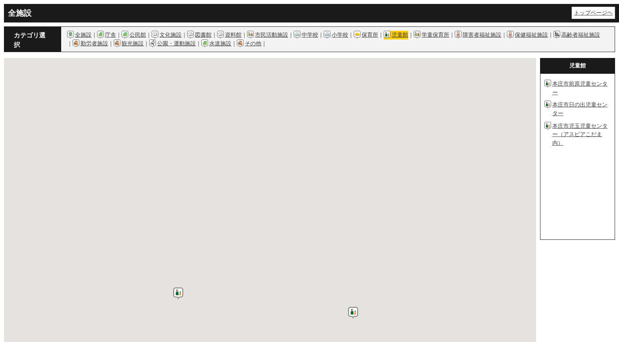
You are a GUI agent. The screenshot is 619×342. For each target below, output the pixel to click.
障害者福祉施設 (482, 35)
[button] (178, 293)
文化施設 (170, 35)
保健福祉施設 (531, 35)
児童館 (400, 35)
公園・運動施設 (176, 43)
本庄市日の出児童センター (580, 108)
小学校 (340, 35)
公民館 (137, 35)
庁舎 (110, 35)
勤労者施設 (94, 43)
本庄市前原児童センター (580, 87)
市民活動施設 (271, 35)
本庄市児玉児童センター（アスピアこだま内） (580, 134)
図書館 (203, 35)
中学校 (310, 35)
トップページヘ (593, 12)
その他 (253, 43)
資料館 (233, 35)
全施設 (83, 35)
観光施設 (133, 43)
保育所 (370, 35)
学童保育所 (435, 35)
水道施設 (220, 43)
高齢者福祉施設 (580, 35)
